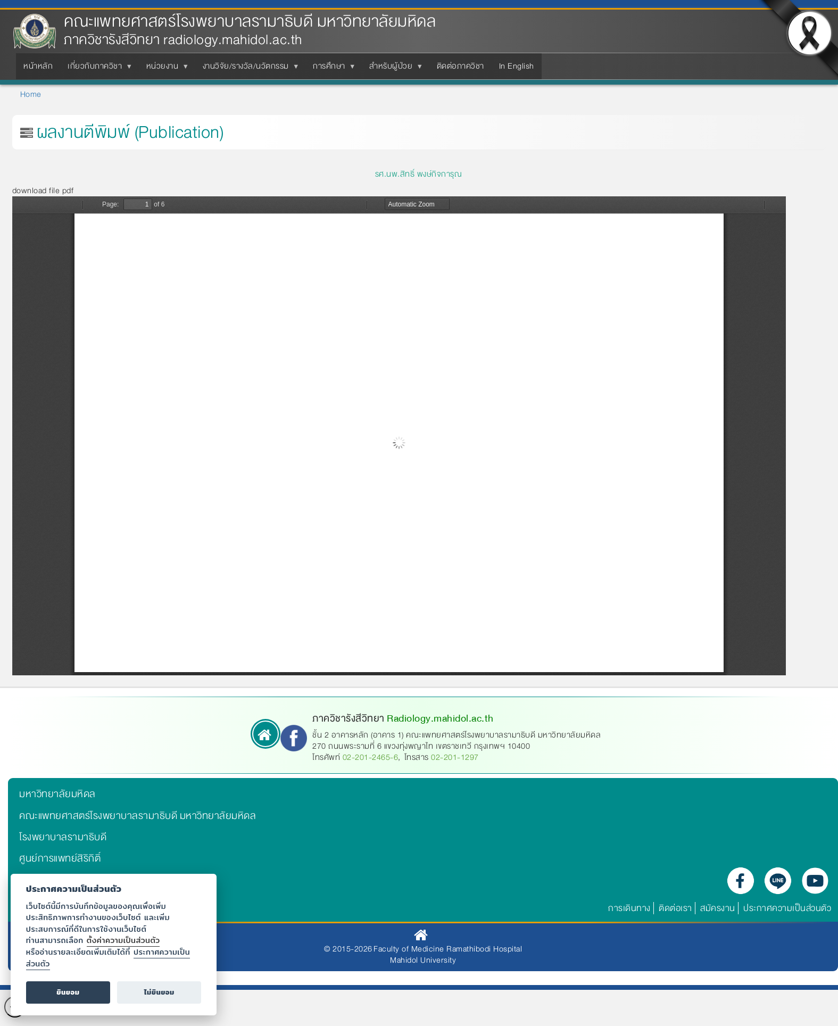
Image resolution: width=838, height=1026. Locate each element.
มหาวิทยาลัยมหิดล (57, 793)
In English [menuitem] (516, 66)
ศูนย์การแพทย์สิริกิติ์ (60, 858)
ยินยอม (67, 992)
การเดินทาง (629, 908)
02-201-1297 (455, 757)
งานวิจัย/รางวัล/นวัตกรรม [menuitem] (248, 69)
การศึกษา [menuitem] (331, 69)
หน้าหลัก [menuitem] (38, 66)
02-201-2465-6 (371, 757)
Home (31, 94)
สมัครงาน (717, 908)
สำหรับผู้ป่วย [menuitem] (393, 69)
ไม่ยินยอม (159, 992)
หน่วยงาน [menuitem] (164, 69)
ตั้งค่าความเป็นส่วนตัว (123, 940)
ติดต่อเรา (675, 908)
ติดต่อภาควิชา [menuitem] (460, 66)
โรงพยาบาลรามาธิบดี (62, 837)
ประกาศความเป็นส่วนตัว (787, 908)
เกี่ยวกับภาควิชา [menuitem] (97, 69)
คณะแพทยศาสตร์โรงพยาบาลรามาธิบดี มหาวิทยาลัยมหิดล (250, 22)
